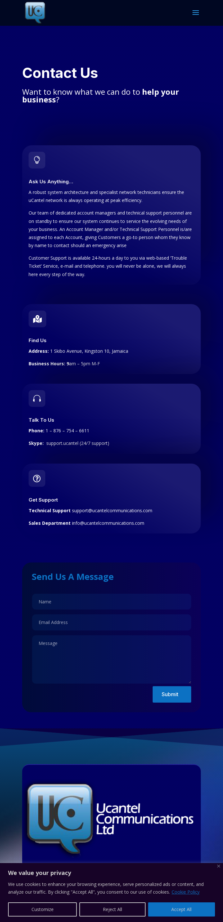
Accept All (181, 909)
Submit (170, 694)
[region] (111, 892)
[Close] (218, 866)
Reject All (112, 909)
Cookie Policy (186, 892)
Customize (42, 909)
